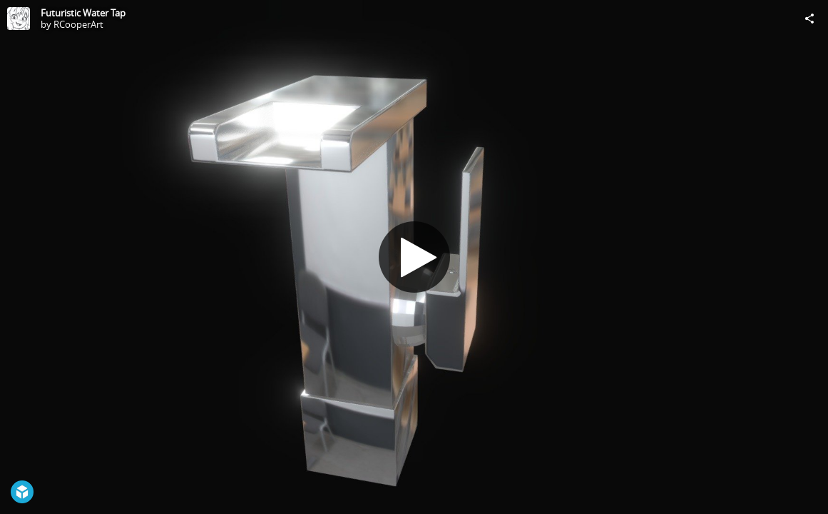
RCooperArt (78, 24)
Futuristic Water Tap (83, 12)
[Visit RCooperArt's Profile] (18, 18)
